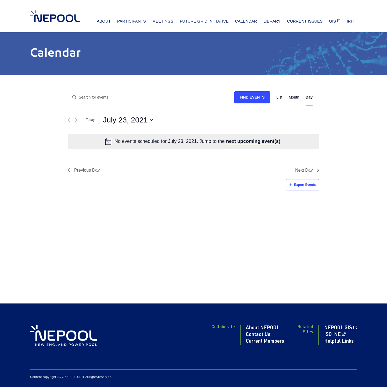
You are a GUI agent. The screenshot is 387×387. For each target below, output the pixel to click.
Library (272, 21)
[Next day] (76, 120)
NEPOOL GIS (338, 328)
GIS (332, 21)
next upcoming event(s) (253, 141)
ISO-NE (332, 334)
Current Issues (304, 21)
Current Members (265, 341)
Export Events (305, 185)
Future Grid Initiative (204, 21)
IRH (350, 21)
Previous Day (87, 170)
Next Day (304, 170)
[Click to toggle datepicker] (128, 120)
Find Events (252, 97)
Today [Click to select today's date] (90, 120)
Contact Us (258, 334)
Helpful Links (339, 341)
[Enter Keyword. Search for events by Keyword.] (151, 97)
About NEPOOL (263, 328)
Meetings (162, 21)
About (104, 21)
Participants (131, 21)
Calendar (246, 21)
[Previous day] (69, 120)
